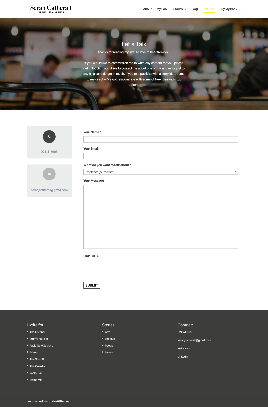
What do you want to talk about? (107, 165)
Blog (195, 9)
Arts (107, 332)
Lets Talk (209, 9)
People (109, 345)
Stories (178, 9)
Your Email (92, 148)
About (147, 9)
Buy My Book (228, 9)
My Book (162, 9)
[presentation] (113, 268)
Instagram (184, 348)
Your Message (93, 180)
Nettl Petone (61, 401)
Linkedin (183, 356)
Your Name (92, 132)
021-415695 (49, 152)
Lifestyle (110, 338)
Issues (109, 352)
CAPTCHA (91, 256)
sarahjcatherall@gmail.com (49, 190)
